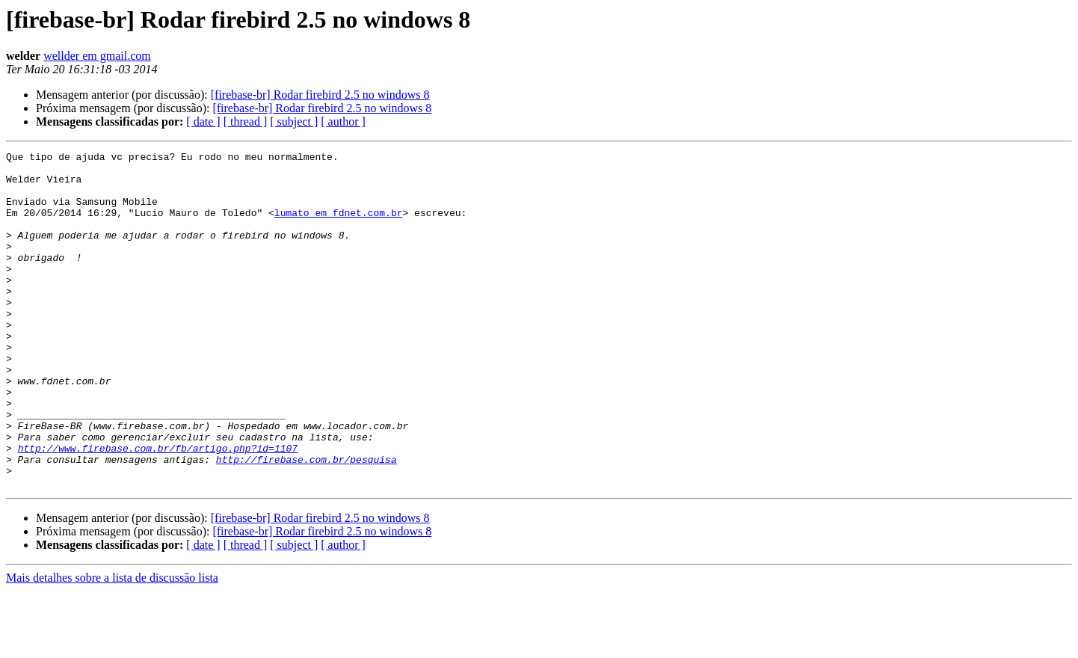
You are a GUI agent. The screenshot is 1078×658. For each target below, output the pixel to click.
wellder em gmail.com (97, 55)
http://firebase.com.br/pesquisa (306, 522)
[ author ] (343, 121)
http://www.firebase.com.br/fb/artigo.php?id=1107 (158, 508)
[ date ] (203, 121)
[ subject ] (294, 121)
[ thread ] (246, 121)
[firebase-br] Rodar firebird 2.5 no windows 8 (320, 94)
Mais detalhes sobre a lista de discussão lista (112, 645)
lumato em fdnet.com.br (338, 226)
